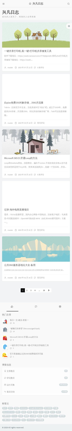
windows (23, 408)
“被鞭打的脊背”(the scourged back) (25, 328)
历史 (41, 412)
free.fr (14, 416)
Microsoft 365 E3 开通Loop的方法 (20, 158)
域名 (35, 412)
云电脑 (33, 416)
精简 (26, 416)
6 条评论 (40, 174)
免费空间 (6, 416)
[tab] (12, 306)
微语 (39, 416)
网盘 (16, 408)
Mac (23, 420)
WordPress (53, 416)
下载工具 (6, 420)
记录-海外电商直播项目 (16, 209)
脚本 (18, 412)
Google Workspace (35, 408)
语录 (52, 412)
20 (44, 290)
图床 (58, 412)
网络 (29, 412)
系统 (20, 416)
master (10, 67)
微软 (45, 416)
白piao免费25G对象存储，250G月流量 (23, 102)
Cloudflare (16, 420)
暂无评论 (41, 123)
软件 (10, 408)
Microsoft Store (8, 412)
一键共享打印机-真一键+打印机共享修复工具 (27, 51)
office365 (30, 420)
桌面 (23, 412)
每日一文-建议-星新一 (19, 320)
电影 (47, 412)
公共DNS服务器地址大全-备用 (19, 265)
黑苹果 (62, 416)
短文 (4, 408)
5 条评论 (40, 67)
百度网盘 (39, 420)
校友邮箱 (48, 408)
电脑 (55, 408)
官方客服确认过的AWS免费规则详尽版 (26, 353)
